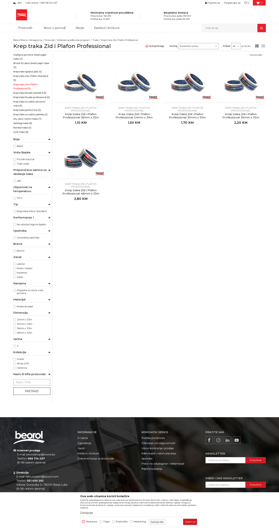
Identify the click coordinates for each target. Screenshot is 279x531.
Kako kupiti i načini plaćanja (158, 453)
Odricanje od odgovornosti (158, 443)
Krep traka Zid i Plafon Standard (30, 78)
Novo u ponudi (55, 28)
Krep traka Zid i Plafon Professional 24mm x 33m (134, 116)
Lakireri (21, 264)
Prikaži (226, 46)
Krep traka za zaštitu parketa (30, 114)
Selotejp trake (22, 123)
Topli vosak (23, 163)
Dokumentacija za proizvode (95, 458)
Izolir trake (20, 132)
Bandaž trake (22, 127)
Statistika (122, 521)
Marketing (140, 521)
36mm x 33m (24, 328)
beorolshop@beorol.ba (40, 454)
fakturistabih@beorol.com (42, 476)
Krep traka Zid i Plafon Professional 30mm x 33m (187, 116)
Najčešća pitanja (151, 468)
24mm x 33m (24, 319)
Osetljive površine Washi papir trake (29, 56)
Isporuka (146, 458)
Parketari (22, 272)
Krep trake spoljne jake (27, 71)
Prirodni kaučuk (25, 159)
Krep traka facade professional (31, 97)
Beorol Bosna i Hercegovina (27, 40)
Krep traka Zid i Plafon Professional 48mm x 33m (80, 192)
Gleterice (22, 368)
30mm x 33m (24, 324)
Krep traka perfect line (27, 110)
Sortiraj (173, 46)
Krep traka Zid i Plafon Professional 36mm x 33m (240, 116)
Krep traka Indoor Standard (31, 211)
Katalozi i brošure (88, 453)
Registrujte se (232, 2)
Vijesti (81, 448)
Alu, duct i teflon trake (27, 118)
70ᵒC (20, 198)
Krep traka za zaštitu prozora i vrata (29, 103)
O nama (82, 438)
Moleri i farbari (24, 268)
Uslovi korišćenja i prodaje (157, 448)
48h (19, 181)
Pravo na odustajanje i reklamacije (162, 463)
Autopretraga (156, 46)
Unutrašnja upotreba (28, 237)
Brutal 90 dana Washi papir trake (31, 65)
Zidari (20, 277)
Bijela (20, 146)
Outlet (20, 359)
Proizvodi (50, 40)
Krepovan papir (25, 306)
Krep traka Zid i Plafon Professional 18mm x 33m (81, 116)
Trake (95, 40)
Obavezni (91, 521)
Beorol (20, 250)
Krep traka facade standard (29, 92)
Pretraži (32, 391)
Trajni (106, 521)
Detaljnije (86, 513)
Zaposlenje (84, 443)
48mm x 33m (24, 332)
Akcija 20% (23, 363)
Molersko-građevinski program (73, 40)
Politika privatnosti (153, 438)
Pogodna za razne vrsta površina (30, 292)
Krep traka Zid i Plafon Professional (25, 86)
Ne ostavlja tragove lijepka (31, 224)
